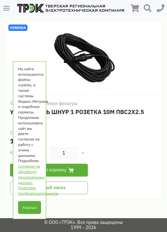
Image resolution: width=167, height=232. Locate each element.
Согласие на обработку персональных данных (31, 174)
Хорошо (30, 207)
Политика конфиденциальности (38, 190)
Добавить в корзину (49, 170)
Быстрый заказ (49, 187)
